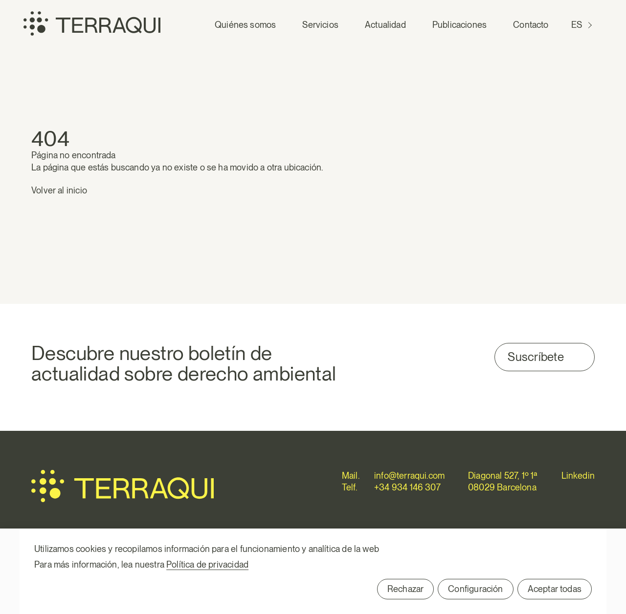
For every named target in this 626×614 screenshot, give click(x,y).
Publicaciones (459, 25)
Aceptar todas (554, 589)
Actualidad (385, 25)
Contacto (530, 25)
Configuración (475, 589)
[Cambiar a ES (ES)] (582, 25)
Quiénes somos (245, 25)
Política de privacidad (207, 564)
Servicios (320, 25)
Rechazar (405, 589)
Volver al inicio (59, 190)
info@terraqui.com (409, 475)
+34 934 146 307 (407, 487)
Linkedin (578, 475)
